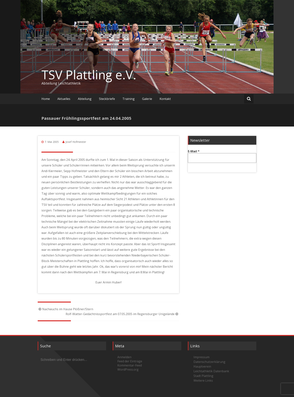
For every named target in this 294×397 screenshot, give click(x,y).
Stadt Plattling (203, 376)
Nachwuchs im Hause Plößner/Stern (65, 309)
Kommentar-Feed (129, 365)
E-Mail (194, 151)
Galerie (147, 99)
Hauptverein (202, 366)
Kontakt (165, 99)
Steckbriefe (107, 99)
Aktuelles (63, 99)
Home (45, 99)
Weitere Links (203, 380)
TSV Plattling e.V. (88, 74)
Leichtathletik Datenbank (211, 371)
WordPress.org (128, 369)
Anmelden (124, 357)
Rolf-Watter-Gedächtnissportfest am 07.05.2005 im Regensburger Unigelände (122, 314)
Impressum (201, 357)
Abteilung (85, 99)
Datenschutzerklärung (209, 362)
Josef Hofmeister (75, 142)
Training (128, 99)
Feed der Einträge (129, 361)
